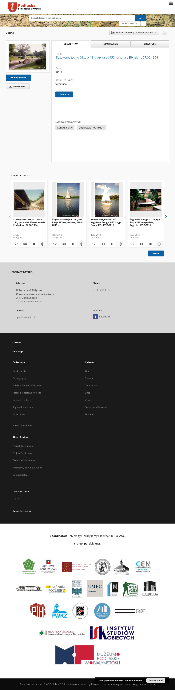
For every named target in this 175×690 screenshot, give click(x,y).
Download (16, 86)
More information (133, 680)
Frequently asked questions (27, 467)
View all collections (23, 425)
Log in (16, 498)
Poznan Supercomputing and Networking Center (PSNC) (123, 684)
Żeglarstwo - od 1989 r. (91, 127)
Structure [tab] (150, 43)
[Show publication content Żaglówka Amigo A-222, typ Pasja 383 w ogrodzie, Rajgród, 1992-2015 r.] (150, 244)
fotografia (61, 84)
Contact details (21, 474)
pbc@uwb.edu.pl (26, 317)
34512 (58, 72)
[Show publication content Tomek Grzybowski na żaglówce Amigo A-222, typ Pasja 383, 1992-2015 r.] (111, 244)
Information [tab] (110, 43)
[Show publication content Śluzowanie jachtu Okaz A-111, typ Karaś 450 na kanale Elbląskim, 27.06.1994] (33, 244)
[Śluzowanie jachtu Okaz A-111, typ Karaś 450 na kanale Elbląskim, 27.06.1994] (27, 57)
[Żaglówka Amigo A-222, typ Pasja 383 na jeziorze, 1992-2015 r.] (68, 200)
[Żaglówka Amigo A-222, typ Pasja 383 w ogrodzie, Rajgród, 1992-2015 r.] (146, 200)
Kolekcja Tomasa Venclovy (27, 385)
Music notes (19, 414)
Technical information (24, 460)
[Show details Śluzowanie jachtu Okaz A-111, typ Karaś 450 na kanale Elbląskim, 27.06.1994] (42, 244)
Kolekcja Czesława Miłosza (27, 392)
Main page (17, 351)
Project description (23, 445)
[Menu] (170, 3)
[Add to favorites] (164, 32)
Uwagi (88, 400)
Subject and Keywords (97, 407)
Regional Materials (23, 407)
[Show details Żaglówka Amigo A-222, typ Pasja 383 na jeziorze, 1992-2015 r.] (81, 244)
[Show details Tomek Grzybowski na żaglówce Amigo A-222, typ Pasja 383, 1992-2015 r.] (119, 244)
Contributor (91, 385)
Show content (18, 77)
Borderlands (19, 371)
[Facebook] (95, 316)
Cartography (19, 378)
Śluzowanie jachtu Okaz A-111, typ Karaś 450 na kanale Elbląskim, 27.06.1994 (29, 222)
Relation (89, 414)
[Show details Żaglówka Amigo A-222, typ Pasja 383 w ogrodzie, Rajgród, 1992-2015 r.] (158, 244)
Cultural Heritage (22, 400)
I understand (156, 680)
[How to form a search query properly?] (143, 23)
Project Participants (23, 453)
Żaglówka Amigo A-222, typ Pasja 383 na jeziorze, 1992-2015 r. (67, 222)
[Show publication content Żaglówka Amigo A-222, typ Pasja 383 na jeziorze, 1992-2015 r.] (72, 244)
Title (87, 371)
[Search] (140, 18)
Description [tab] (71, 44)
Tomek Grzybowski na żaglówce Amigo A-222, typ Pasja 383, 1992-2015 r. (106, 222)
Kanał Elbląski (65, 127)
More (156, 253)
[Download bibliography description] (24, 244)
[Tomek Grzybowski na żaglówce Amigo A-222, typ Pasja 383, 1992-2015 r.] (107, 200)
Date (87, 392)
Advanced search (129, 23)
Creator (89, 378)
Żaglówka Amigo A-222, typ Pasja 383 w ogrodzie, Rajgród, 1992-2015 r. (145, 222)
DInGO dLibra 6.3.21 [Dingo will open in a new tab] (55, 684)
